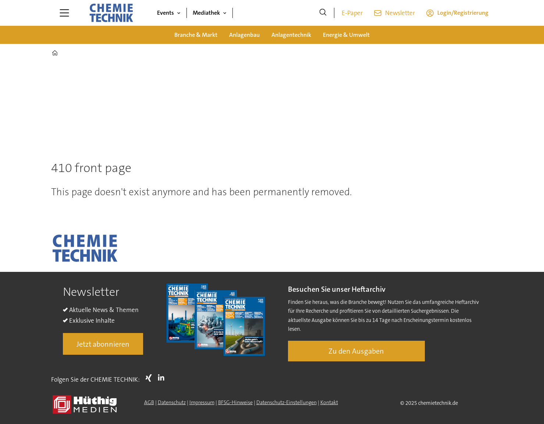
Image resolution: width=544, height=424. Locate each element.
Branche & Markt (195, 35)
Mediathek (206, 13)
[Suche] (323, 13)
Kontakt (329, 402)
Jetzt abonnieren (103, 344)
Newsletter (400, 13)
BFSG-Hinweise (235, 402)
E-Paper (352, 13)
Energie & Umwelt (346, 35)
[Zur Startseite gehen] (111, 13)
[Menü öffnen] (64, 13)
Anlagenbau (244, 35)
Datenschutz (172, 402)
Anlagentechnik (291, 35)
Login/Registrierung (462, 13)
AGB (149, 402)
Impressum (201, 402)
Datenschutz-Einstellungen (286, 402)
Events (165, 13)
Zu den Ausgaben (356, 351)
